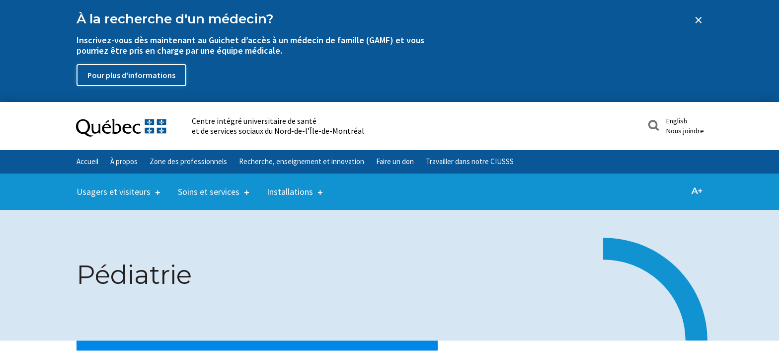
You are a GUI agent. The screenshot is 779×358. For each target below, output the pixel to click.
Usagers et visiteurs (114, 185)
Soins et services (208, 185)
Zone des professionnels (188, 161)
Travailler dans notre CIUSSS (470, 161)
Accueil (87, 161)
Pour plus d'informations (131, 75)
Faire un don (395, 161)
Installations (290, 185)
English (676, 120)
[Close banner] (698, 20)
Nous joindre (685, 130)
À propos (124, 161)
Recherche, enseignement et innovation (301, 161)
